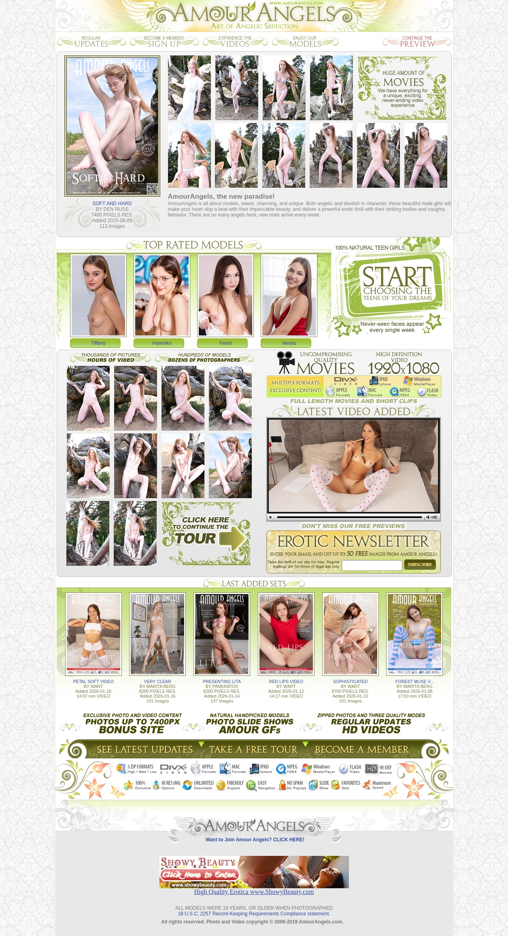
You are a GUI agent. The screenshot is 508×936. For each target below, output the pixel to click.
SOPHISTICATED (350, 681)
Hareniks (161, 343)
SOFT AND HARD (112, 203)
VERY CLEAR (157, 681)
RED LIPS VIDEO (286, 681)
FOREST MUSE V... (414, 681)
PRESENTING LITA (222, 681)
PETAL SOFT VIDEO (93, 681)
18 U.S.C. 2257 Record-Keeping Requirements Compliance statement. (254, 914)
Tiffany (98, 343)
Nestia (289, 343)
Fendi (225, 343)
